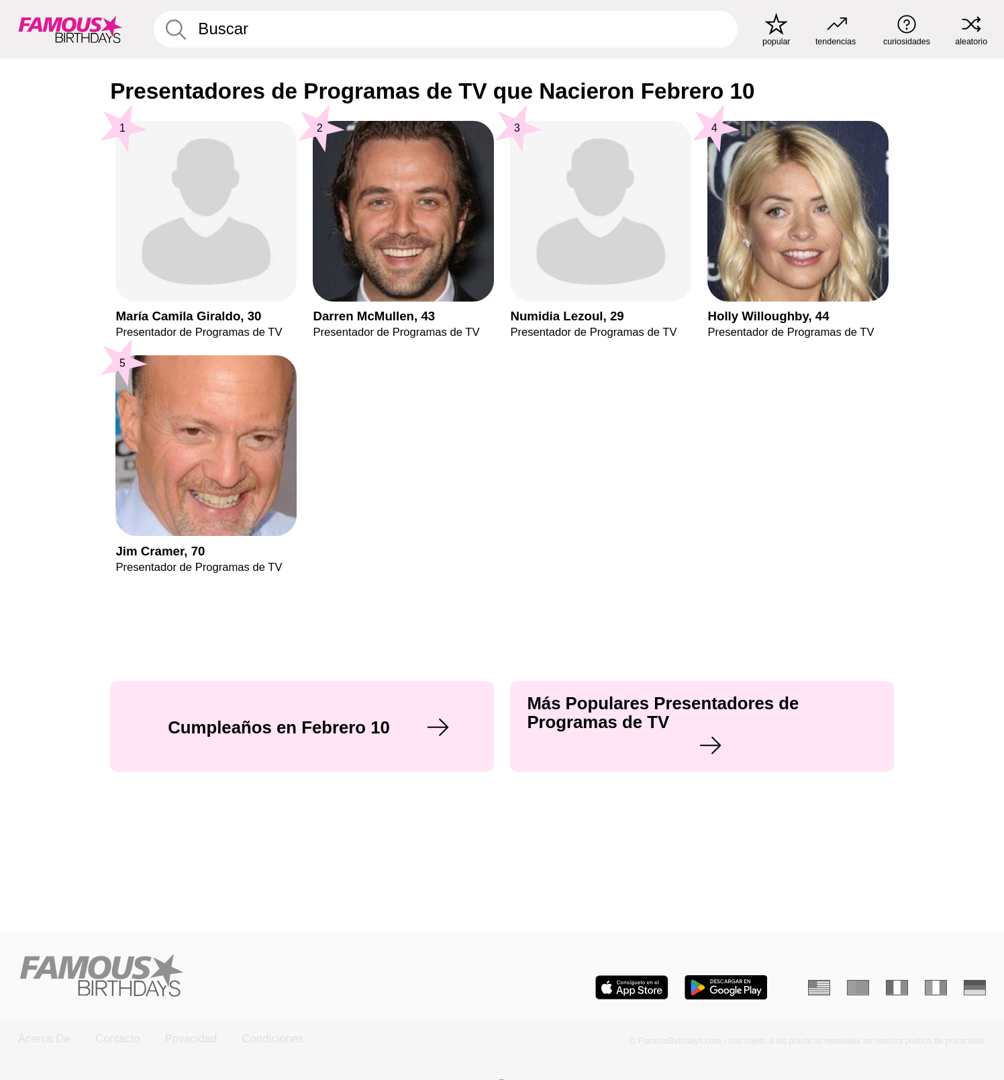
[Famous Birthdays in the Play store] (726, 987)
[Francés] (897, 987)
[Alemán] (975, 987)
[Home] (255, 976)
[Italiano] (936, 987)
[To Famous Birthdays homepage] (70, 29)
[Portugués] (858, 987)
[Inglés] (819, 987)
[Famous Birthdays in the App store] (632, 987)
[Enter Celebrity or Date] (446, 29)
